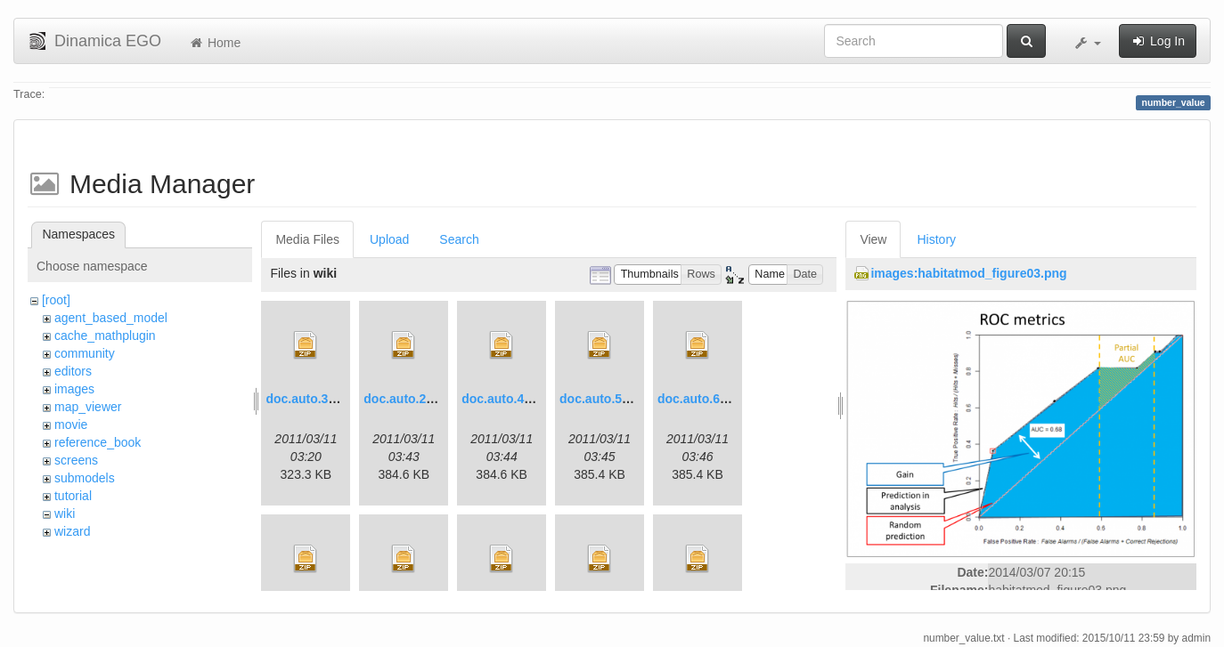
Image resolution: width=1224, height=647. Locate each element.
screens (76, 460)
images (74, 389)
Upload (389, 239)
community (84, 353)
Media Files (307, 239)
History (936, 239)
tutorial (73, 496)
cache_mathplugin (105, 335)
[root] (56, 300)
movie (70, 424)
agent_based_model (110, 318)
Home (214, 43)
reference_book (97, 442)
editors (73, 371)
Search (458, 239)
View (873, 239)
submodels (84, 478)
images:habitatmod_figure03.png (968, 273)
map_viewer (87, 407)
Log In (1157, 41)
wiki (64, 513)
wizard (72, 531)
